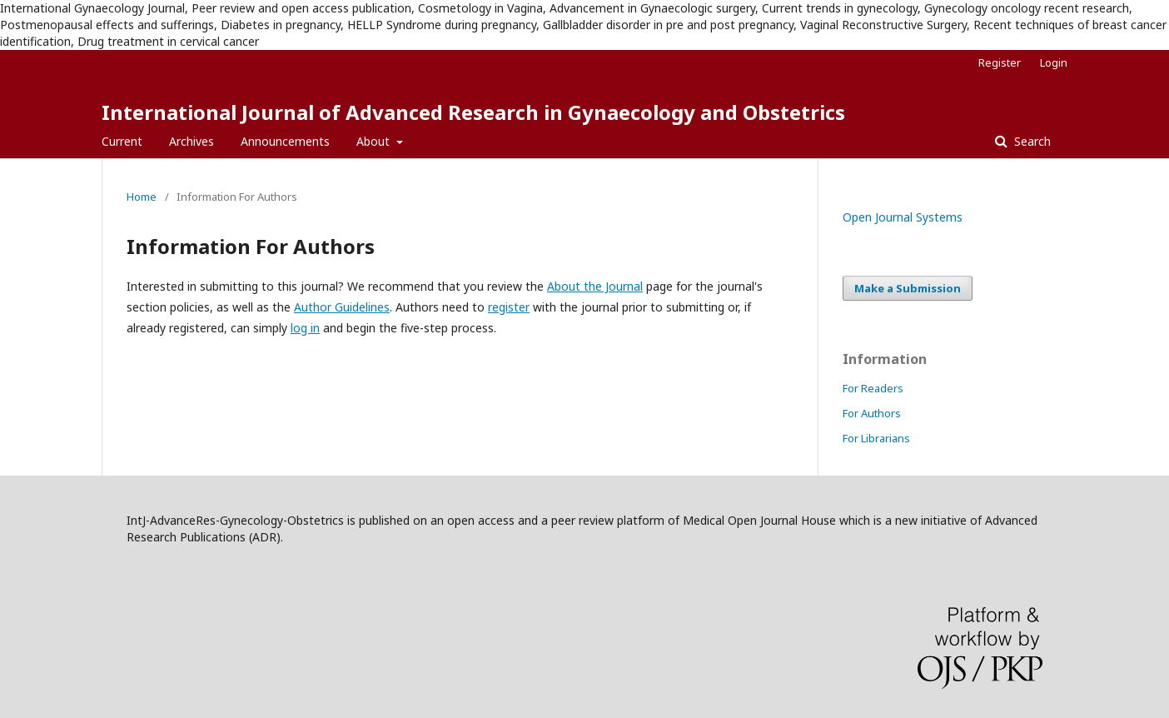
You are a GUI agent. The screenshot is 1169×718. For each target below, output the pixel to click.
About (374, 141)
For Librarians (876, 438)
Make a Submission (907, 288)
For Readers (873, 388)
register (509, 307)
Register (999, 62)
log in (305, 328)
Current (122, 141)
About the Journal (595, 286)
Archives (191, 141)
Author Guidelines (342, 307)
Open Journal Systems (903, 217)
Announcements (285, 141)
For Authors (872, 413)
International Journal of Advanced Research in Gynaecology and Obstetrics (473, 112)
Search (1031, 141)
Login (1053, 62)
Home (142, 196)
